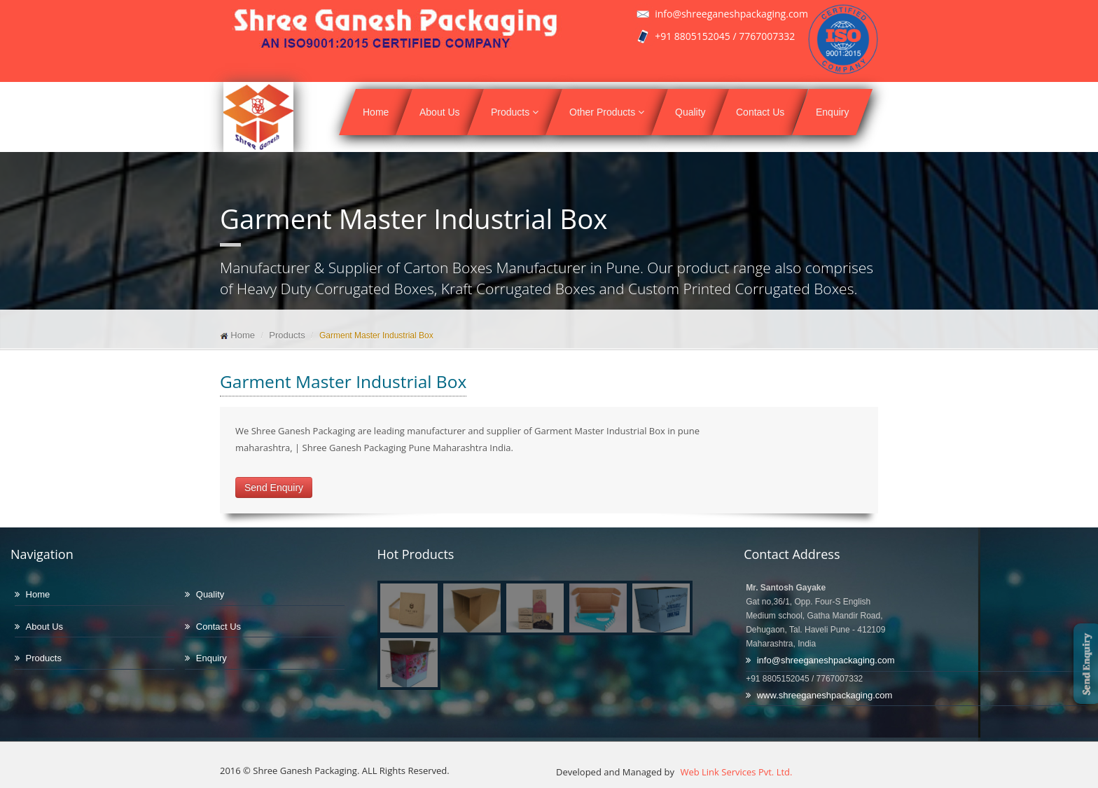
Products (514, 112)
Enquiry (832, 112)
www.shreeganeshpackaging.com (825, 695)
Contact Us (760, 112)
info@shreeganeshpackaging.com (826, 660)
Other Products (606, 112)
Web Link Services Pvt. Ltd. (735, 772)
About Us (439, 112)
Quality (690, 112)
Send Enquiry (273, 487)
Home (376, 112)
